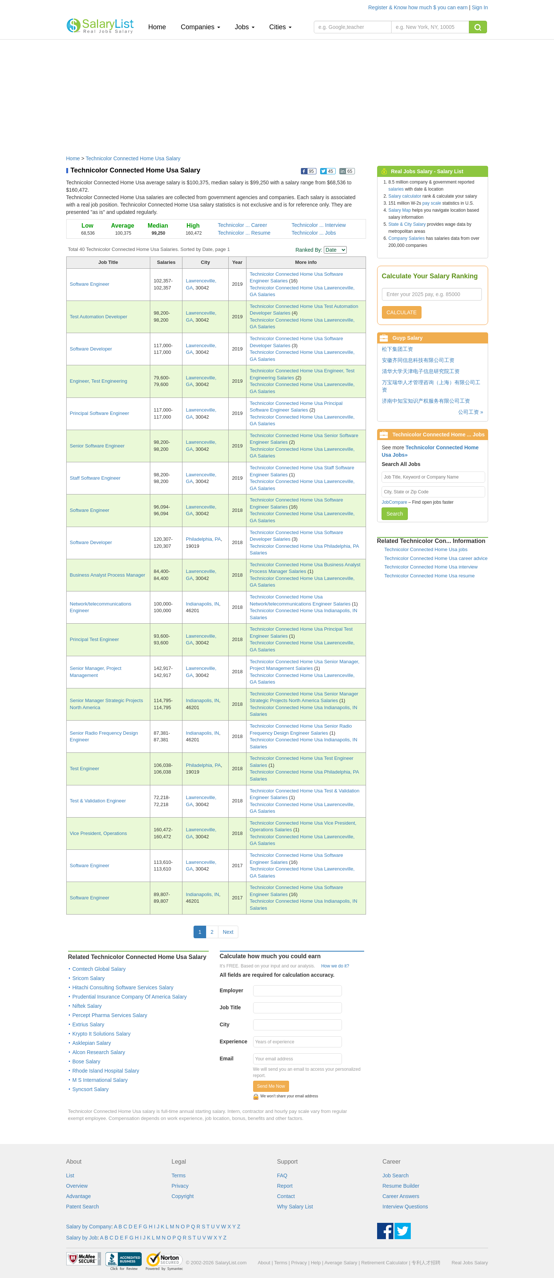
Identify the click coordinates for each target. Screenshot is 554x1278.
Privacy (180, 1186)
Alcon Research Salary (99, 1052)
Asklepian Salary (92, 1043)
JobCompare (394, 502)
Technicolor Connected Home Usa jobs (426, 549)
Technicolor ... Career (242, 225)
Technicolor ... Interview (319, 225)
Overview (77, 1186)
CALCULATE (402, 312)
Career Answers (401, 1196)
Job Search (396, 1175)
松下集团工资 (397, 349)
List (70, 1175)
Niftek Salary (87, 1006)
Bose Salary (86, 1061)
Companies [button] (200, 27)
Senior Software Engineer (97, 446)
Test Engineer (85, 768)
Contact (286, 1196)
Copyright (183, 1196)
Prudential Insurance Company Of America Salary (130, 997)
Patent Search (82, 1207)
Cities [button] (280, 27)
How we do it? (335, 966)
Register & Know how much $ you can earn (418, 7)
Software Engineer (90, 284)
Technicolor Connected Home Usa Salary (133, 158)
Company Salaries (407, 238)
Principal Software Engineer (99, 413)
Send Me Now (271, 1086)
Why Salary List (295, 1207)
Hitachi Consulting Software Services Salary (123, 987)
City (224, 1024)
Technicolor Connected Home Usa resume (430, 575)
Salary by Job (82, 1238)
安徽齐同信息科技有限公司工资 (418, 360)
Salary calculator (405, 196)
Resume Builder (401, 1186)
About (264, 1262)
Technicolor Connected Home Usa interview (431, 567)
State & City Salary (407, 224)
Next (228, 932)
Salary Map (400, 210)
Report (285, 1186)
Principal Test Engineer (94, 639)
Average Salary (341, 1262)
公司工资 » (470, 412)
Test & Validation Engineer (98, 801)
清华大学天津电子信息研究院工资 (421, 371)
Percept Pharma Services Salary (110, 1015)
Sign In (480, 7)
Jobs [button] (245, 27)
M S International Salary (100, 1080)
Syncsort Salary (91, 1089)
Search (394, 514)
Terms (179, 1175)
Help (316, 1262)
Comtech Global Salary (99, 969)
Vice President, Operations (98, 833)
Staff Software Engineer (95, 478)
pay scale (431, 203)
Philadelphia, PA (203, 539)
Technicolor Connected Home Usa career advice (436, 558)
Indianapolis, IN (202, 604)
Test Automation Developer (98, 316)
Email (227, 1058)
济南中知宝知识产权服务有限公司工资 (426, 401)
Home (160, 27)
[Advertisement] (277, 93)
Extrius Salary (88, 1024)
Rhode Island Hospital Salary (106, 1071)
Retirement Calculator (384, 1262)
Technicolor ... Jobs (314, 233)
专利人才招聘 (426, 1262)
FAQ (282, 1175)
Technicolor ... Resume (244, 233)
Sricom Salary (89, 978)
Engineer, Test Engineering (98, 381)
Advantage (78, 1196)
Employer (232, 990)
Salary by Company (88, 1227)
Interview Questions (405, 1207)
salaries (396, 189)
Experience (234, 1041)
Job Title (230, 1007)
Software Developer (91, 349)
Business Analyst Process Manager (107, 575)
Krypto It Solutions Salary (102, 1034)
